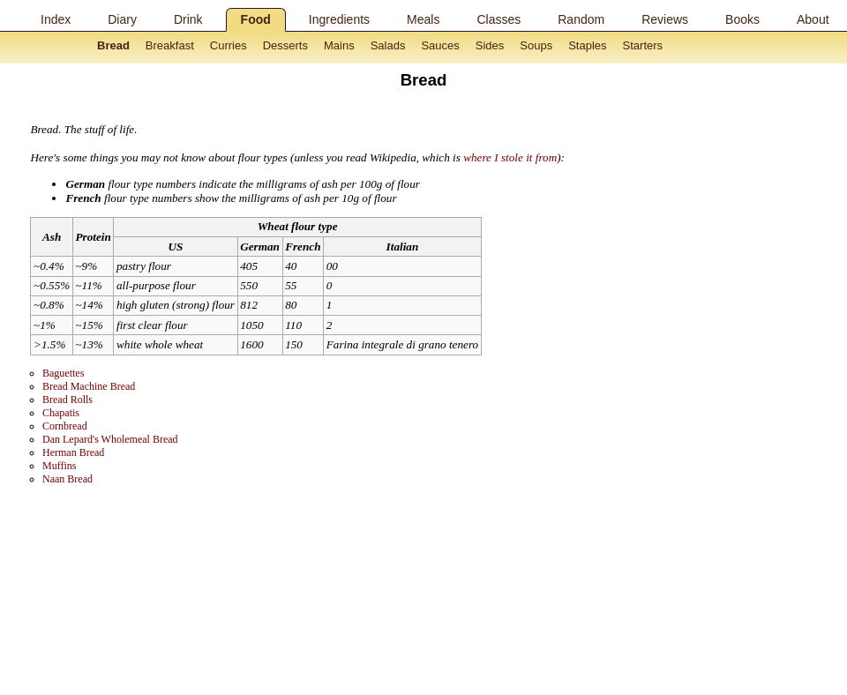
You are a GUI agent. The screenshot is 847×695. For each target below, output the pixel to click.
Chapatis (60, 413)
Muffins (59, 466)
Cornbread (64, 426)
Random (581, 19)
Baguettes (63, 373)
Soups (536, 45)
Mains (339, 45)
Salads (388, 45)
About (813, 19)
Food (256, 19)
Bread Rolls (67, 399)
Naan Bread (67, 479)
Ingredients (339, 19)
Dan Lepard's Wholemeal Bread (110, 439)
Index (56, 19)
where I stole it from (510, 157)
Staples (587, 45)
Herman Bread (73, 452)
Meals (423, 19)
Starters (643, 45)
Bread (113, 45)
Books (742, 19)
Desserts (285, 45)
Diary (122, 19)
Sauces (440, 45)
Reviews (664, 19)
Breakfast (170, 45)
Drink (188, 19)
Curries (228, 45)
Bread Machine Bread (88, 386)
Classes (498, 19)
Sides (490, 45)
